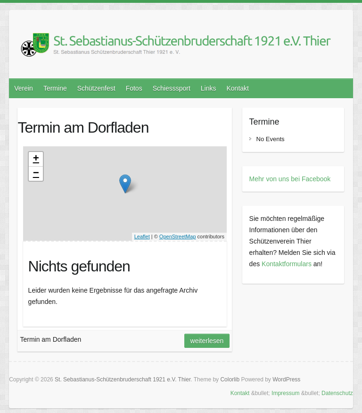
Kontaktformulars (287, 264)
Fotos (134, 88)
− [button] (36, 174)
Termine (55, 88)
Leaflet (142, 236)
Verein (23, 88)
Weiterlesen (207, 341)
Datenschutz (337, 393)
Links (208, 88)
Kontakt (238, 88)
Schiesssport (171, 88)
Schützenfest (96, 88)
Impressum (285, 393)
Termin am (82, 127)
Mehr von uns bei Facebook (290, 179)
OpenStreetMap (177, 236)
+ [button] (36, 159)
